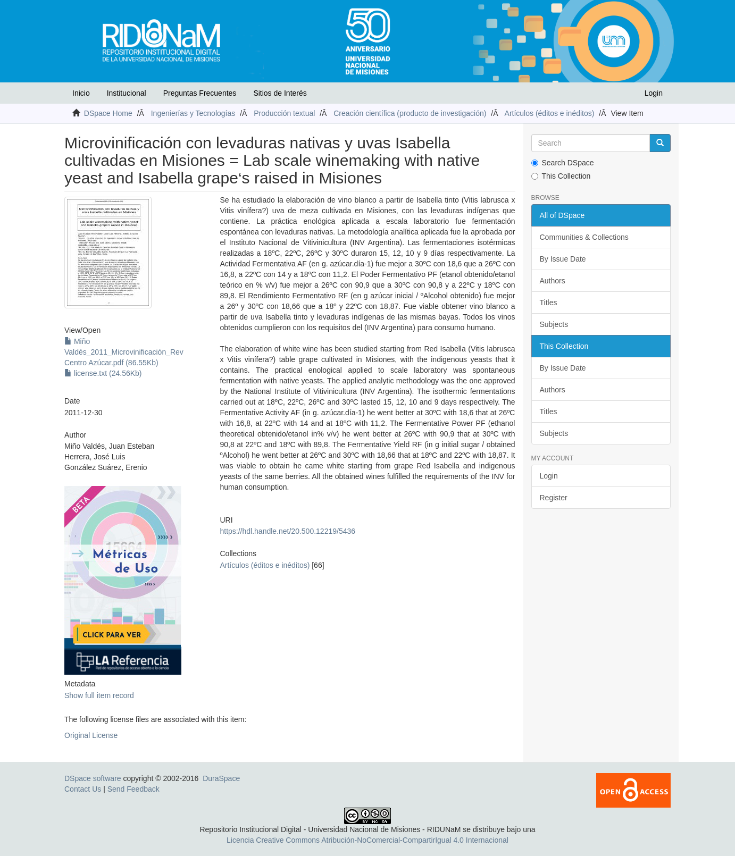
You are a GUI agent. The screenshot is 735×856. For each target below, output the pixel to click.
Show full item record (99, 695)
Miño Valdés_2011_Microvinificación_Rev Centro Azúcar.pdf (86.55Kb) (123, 352)
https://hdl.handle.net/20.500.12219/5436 (287, 531)
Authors (552, 280)
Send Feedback (133, 789)
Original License (91, 735)
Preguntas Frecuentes (200, 93)
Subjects (554, 324)
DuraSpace (221, 778)
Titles (548, 302)
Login (549, 476)
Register (553, 497)
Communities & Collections (584, 237)
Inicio (81, 93)
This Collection (561, 176)
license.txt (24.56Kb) (103, 373)
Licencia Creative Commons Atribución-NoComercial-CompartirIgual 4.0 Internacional (367, 840)
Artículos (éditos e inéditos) (550, 113)
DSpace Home (108, 113)
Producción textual (284, 113)
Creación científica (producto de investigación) (409, 113)
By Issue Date (563, 259)
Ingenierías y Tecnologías (193, 113)
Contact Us (82, 789)
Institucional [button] (126, 93)
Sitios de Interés (279, 93)
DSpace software (92, 778)
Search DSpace (562, 162)
